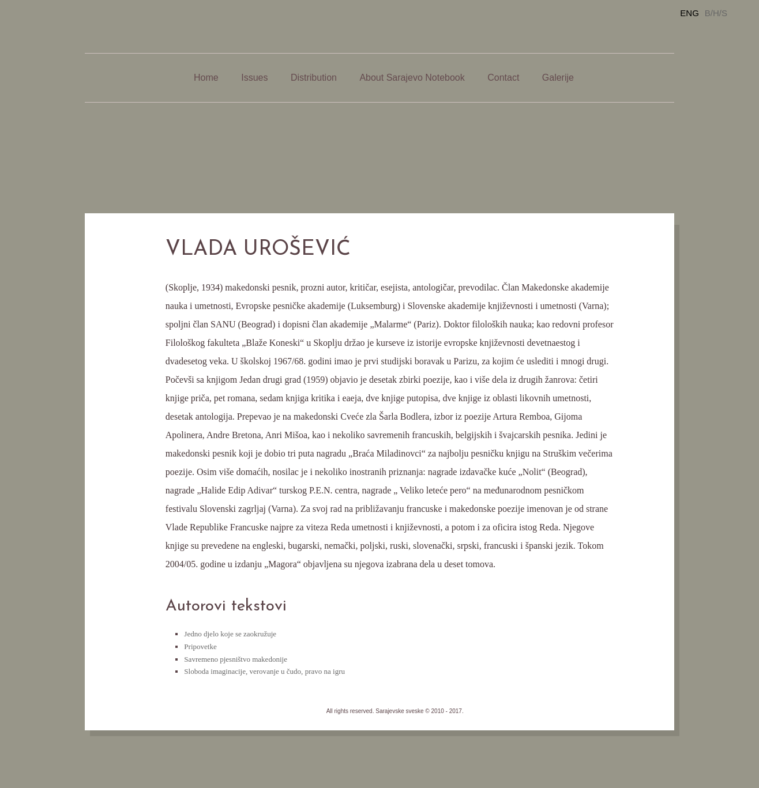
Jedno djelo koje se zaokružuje (230, 633)
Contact (503, 77)
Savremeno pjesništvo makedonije (235, 659)
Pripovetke (200, 646)
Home (206, 77)
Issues (254, 77)
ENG (689, 13)
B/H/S (716, 13)
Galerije (558, 77)
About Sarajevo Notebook (411, 77)
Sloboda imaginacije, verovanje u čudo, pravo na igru (264, 671)
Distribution (314, 77)
